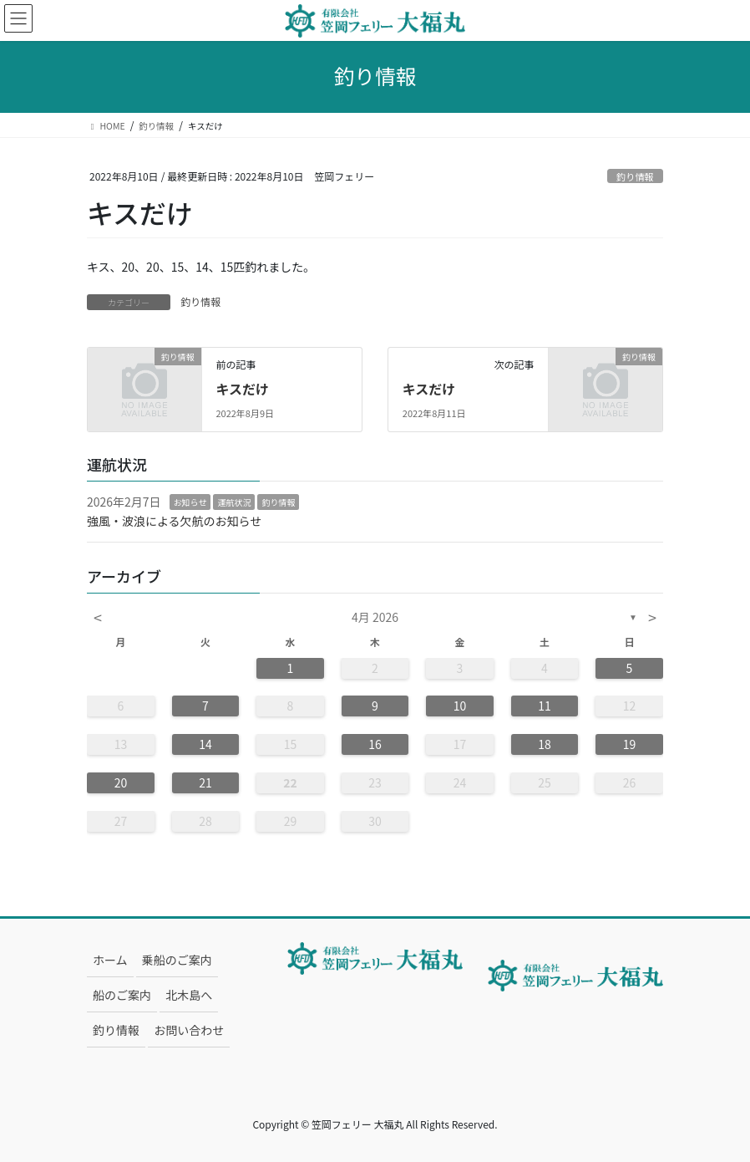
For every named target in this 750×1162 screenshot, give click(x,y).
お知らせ (190, 502)
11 (544, 705)
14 (205, 744)
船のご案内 (122, 994)
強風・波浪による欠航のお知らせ (174, 520)
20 (121, 782)
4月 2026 (375, 617)
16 (375, 744)
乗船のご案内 (177, 959)
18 (544, 744)
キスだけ (242, 389)
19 (629, 744)
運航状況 (234, 502)
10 (460, 705)
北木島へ (188, 994)
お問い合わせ (189, 1030)
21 (205, 782)
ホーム (110, 959)
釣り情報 (635, 176)
